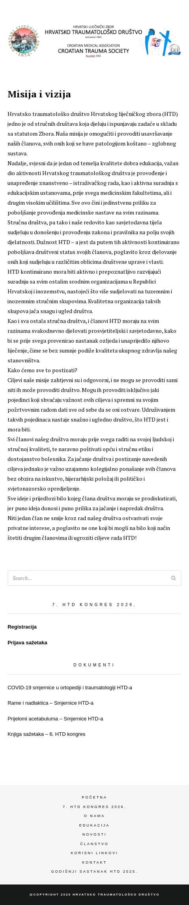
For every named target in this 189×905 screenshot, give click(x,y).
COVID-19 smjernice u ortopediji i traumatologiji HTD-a (69, 687)
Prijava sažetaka (27, 643)
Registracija (22, 627)
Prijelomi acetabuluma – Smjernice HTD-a (55, 719)
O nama (94, 816)
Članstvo (94, 844)
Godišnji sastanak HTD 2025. (94, 871)
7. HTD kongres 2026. (94, 807)
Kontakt (94, 862)
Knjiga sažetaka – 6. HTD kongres (46, 734)
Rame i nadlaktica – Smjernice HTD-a (50, 703)
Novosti (94, 834)
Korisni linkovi (94, 853)
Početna (94, 797)
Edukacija (94, 825)
